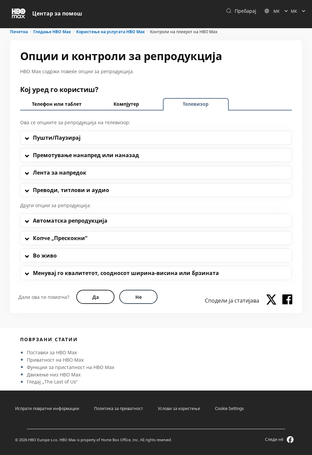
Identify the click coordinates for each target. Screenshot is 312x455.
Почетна (19, 32)
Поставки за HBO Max (52, 352)
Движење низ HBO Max (54, 374)
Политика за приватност (118, 408)
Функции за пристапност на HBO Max (70, 367)
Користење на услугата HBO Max (110, 32)
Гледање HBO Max (52, 32)
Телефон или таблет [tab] (57, 104)
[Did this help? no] (138, 297)
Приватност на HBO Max (55, 360)
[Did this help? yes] (95, 297)
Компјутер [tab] (126, 104)
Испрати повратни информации (47, 408)
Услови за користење (179, 408)
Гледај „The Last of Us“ (52, 381)
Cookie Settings (229, 408)
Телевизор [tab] (196, 104)
